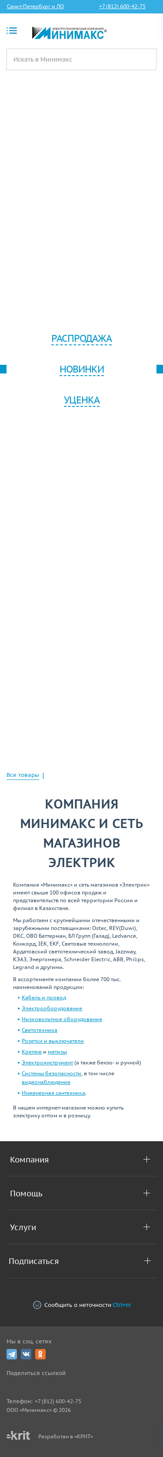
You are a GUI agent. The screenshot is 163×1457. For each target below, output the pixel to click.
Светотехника (39, 1030)
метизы (57, 1051)
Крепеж (32, 1051)
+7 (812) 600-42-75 (122, 6)
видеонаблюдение (46, 1082)
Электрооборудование (52, 1008)
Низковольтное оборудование (62, 1019)
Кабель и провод (44, 997)
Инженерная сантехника (53, 1093)
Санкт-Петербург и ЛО (35, 6)
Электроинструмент (47, 1062)
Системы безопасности (51, 1073)
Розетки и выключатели (53, 1041)
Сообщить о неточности (81, 1305)
